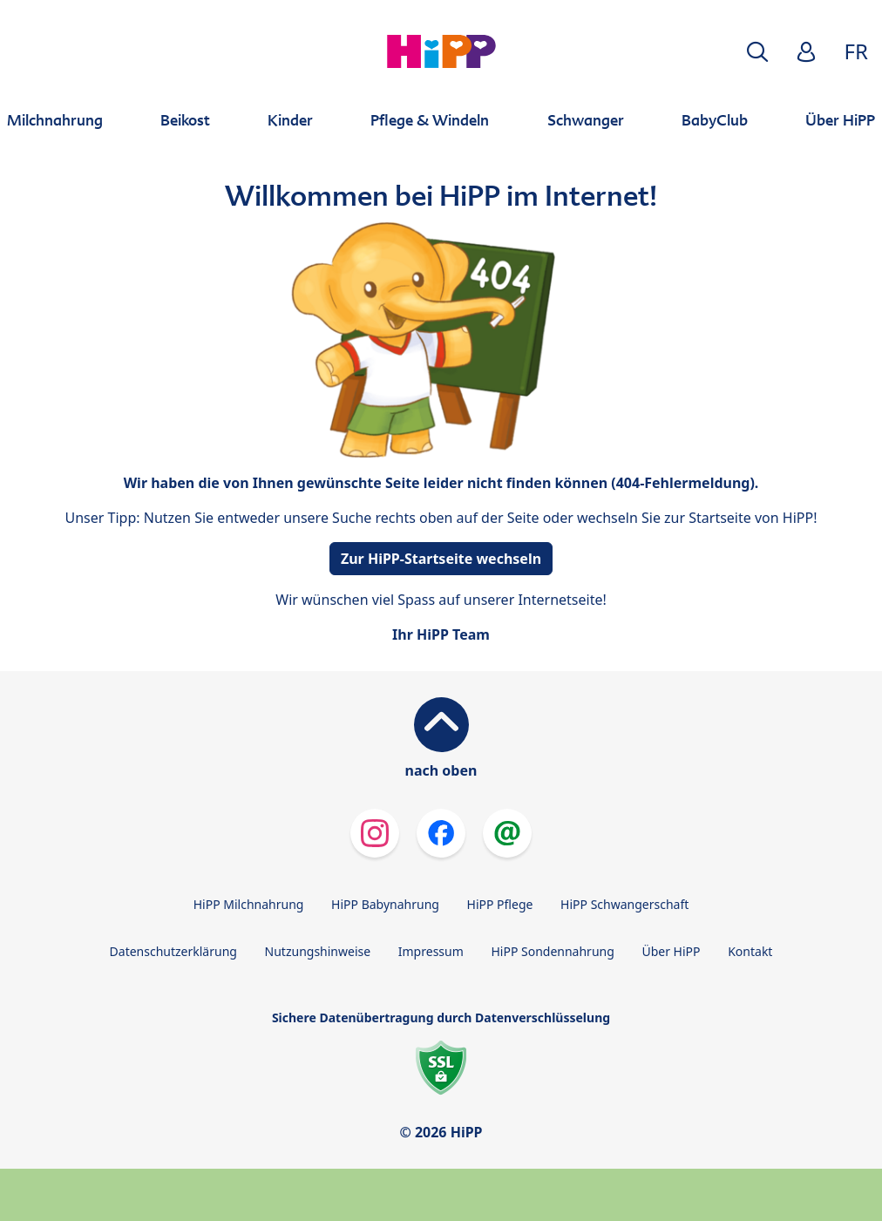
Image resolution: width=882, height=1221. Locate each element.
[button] (757, 52)
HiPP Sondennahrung (552, 951)
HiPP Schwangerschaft (624, 904)
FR (856, 51)
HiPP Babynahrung (385, 904)
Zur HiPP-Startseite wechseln (441, 558)
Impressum (431, 951)
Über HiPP (670, 951)
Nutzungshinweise (318, 951)
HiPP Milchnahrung (248, 904)
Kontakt (750, 951)
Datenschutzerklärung (173, 951)
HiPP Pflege (500, 904)
